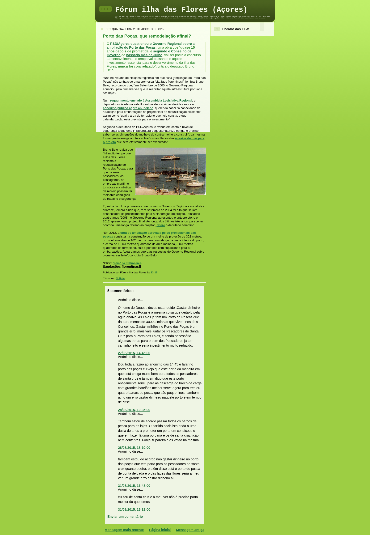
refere (160, 225)
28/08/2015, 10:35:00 (134, 410)
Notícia (120, 278)
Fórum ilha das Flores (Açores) (181, 10)
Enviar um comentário (125, 516)
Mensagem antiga (190, 530)
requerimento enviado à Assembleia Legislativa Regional (151, 100)
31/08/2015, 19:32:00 (134, 509)
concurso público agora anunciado (128, 108)
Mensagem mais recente (124, 530)
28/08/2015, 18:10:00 (134, 448)
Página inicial (160, 530)
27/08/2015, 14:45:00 (134, 353)
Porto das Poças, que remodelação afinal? (147, 36)
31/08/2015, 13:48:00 (134, 486)
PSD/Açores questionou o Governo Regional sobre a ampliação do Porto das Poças (151, 45)
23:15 (154, 272)
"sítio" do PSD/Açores (127, 263)
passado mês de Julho (144, 55)
